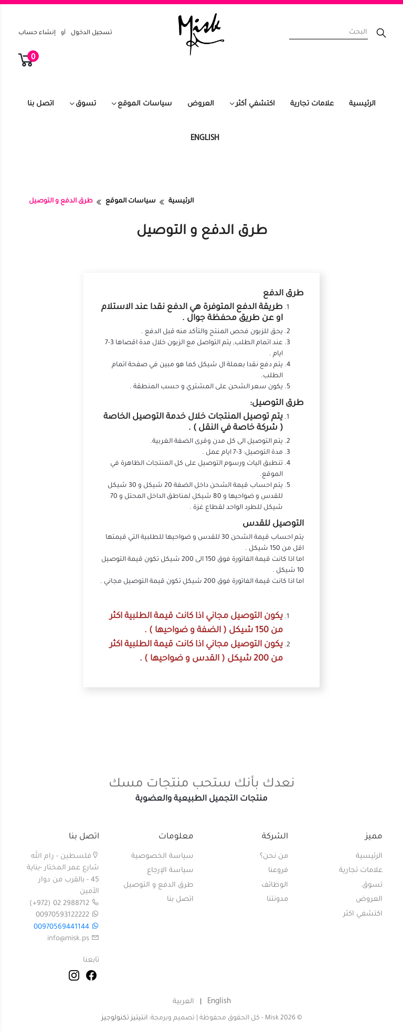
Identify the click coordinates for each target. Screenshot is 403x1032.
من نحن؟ (274, 856)
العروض (200, 104)
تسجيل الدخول (91, 33)
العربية (183, 1002)
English (204, 138)
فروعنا (278, 871)
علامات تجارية (312, 104)
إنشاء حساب (37, 33)
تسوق (86, 104)
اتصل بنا (40, 104)
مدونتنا (277, 899)
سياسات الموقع (145, 104)
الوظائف (274, 885)
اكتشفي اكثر (363, 914)
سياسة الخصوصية (162, 856)
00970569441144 (66, 927)
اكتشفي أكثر (255, 104)
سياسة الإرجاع (170, 871)
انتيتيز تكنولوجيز (124, 1018)
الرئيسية (362, 104)
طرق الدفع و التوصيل (158, 885)
